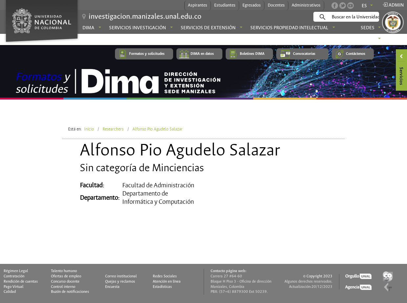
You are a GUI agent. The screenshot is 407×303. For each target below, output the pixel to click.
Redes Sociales (165, 276)
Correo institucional (121, 276)
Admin (393, 5)
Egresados (251, 5)
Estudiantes (225, 5)
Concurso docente (65, 282)
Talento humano (64, 271)
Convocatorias (304, 54)
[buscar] (356, 17)
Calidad (10, 292)
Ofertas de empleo (66, 276)
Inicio (89, 129)
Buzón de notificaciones (70, 292)
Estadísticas (162, 287)
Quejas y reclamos (120, 282)
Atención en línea (167, 282)
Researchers (113, 129)
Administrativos (306, 5)
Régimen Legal (16, 271)
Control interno (63, 287)
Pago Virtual (13, 287)
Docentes (276, 5)
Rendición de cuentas (21, 282)
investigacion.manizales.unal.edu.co (145, 17)
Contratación (14, 276)
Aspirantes (197, 5)
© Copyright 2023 (317, 276)
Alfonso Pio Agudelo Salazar (157, 129)
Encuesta (112, 287)
